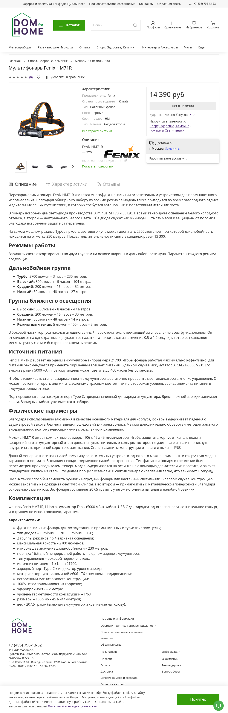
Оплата (105, 665)
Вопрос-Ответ (171, 671)
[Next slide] (73, 166)
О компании (170, 659)
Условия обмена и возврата (119, 678)
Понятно (198, 699)
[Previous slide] (11, 166)
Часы (188, 47)
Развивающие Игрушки (55, 47)
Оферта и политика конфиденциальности (54, 4)
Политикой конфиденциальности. (73, 706)
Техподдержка (171, 665)
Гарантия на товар (113, 684)
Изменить (172, 148)
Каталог (69, 25)
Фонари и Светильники (92, 61)
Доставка (107, 671)
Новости (106, 659)
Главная (15, 61)
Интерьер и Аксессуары (160, 47)
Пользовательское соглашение (112, 4)
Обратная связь (169, 4)
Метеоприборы (20, 47)
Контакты (146, 4)
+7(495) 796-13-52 (202, 4)
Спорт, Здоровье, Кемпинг (116, 47)
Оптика (84, 47)
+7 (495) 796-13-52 (25, 645)
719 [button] (191, 115)
